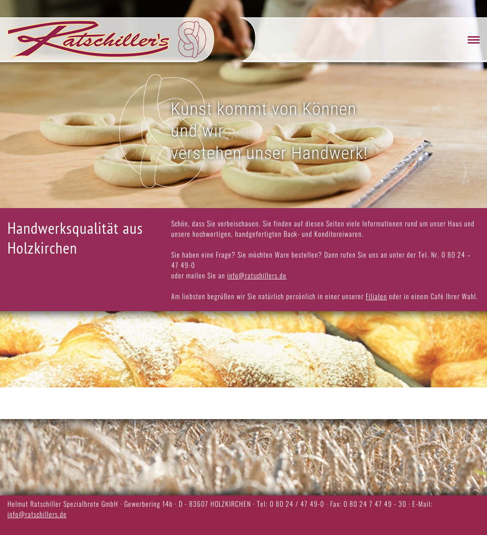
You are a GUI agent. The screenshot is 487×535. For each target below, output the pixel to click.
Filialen (376, 296)
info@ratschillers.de (257, 275)
